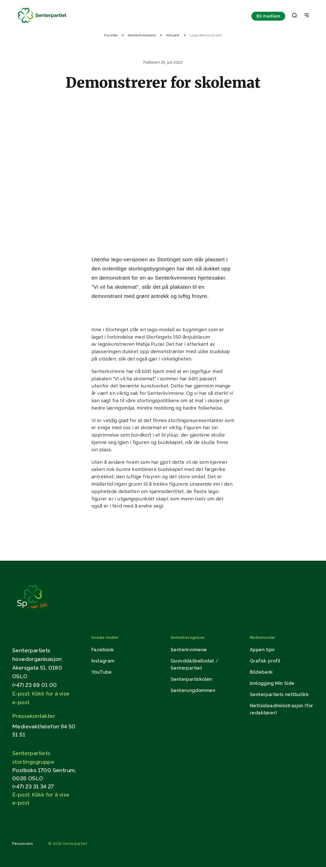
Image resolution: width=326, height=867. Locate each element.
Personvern (22, 844)
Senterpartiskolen (191, 679)
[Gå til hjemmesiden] (32, 611)
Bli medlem (268, 16)
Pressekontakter (33, 716)
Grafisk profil (265, 660)
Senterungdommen (193, 690)
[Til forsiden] (42, 23)
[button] (294, 16)
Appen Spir (262, 649)
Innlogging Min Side (272, 683)
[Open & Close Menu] (307, 15)
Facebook (102, 649)
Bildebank (261, 672)
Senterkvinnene (189, 649)
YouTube (101, 672)
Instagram (103, 660)
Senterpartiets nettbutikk (279, 694)
